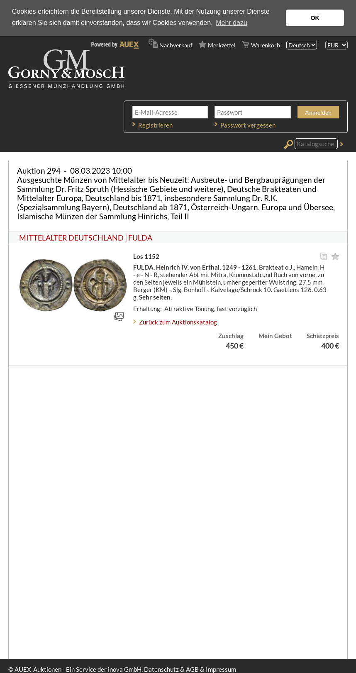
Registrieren (155, 125)
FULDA (140, 237)
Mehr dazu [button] (231, 22)
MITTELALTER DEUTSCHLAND (71, 237)
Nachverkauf (176, 45)
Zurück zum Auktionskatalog (178, 322)
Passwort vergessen (248, 125)
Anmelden (318, 112)
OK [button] (314, 18)
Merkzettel (222, 45)
